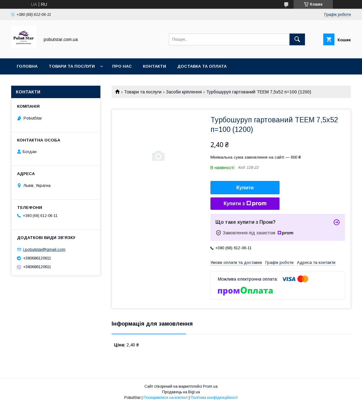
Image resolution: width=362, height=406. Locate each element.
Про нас (122, 66)
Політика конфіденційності (214, 397)
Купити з (244, 203)
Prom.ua (210, 386)
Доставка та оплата (202, 66)
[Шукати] (297, 39)
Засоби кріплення (184, 91)
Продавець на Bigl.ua (181, 392)
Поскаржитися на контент (165, 397)
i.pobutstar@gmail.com (44, 249)
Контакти (154, 66)
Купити (245, 187)
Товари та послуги (72, 66)
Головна (27, 66)
